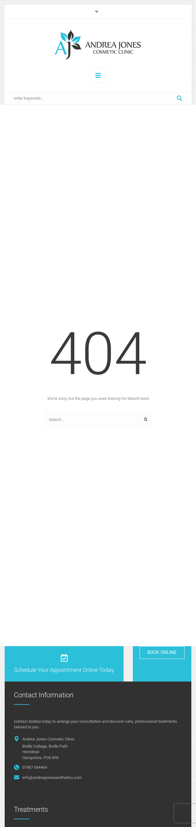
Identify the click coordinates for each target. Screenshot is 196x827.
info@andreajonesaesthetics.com (52, 777)
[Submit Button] (179, 98)
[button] (98, 11)
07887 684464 (34, 767)
